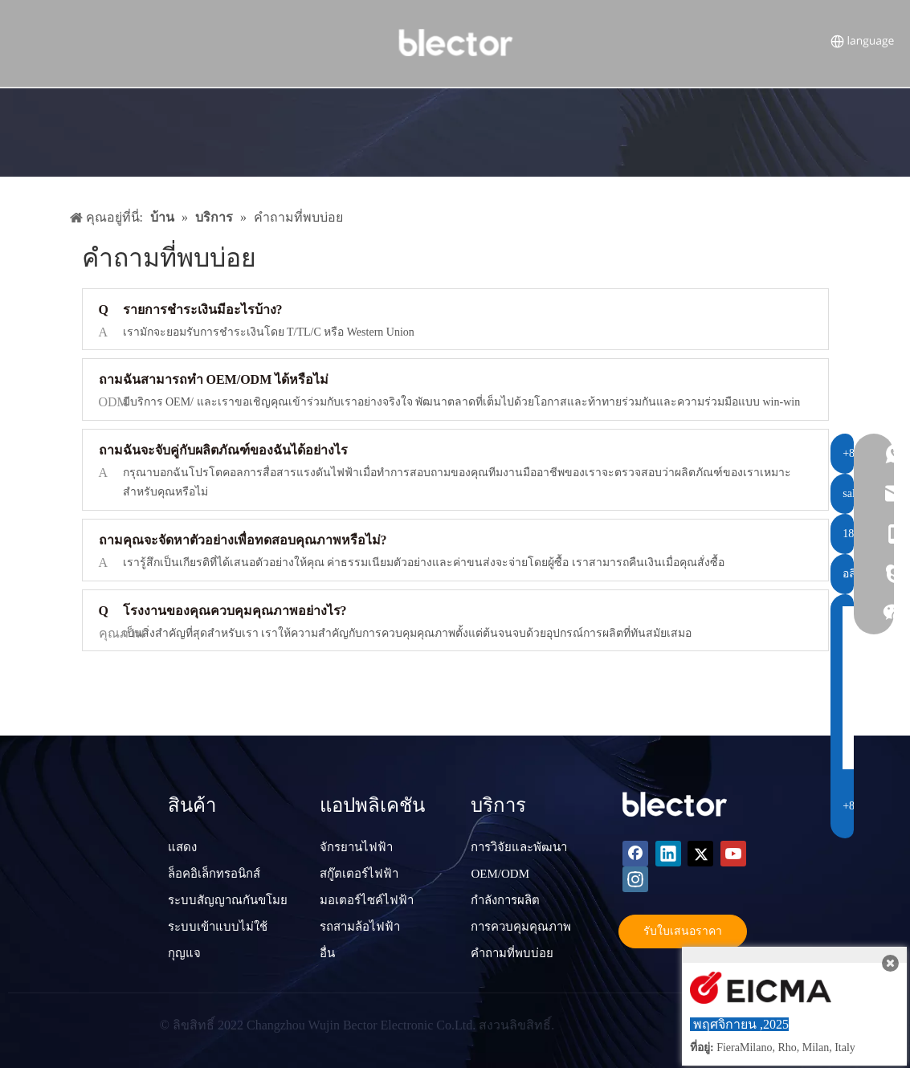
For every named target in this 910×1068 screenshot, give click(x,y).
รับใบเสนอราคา (682, 931)
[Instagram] (635, 879)
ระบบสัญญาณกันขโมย (228, 900)
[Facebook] (635, 853)
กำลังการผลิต (505, 900)
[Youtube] (733, 853)
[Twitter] (700, 853)
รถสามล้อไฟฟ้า (360, 926)
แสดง (182, 847)
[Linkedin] (668, 853)
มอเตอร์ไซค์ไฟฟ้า (367, 900)
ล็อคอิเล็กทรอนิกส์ (214, 873)
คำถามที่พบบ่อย (512, 953)
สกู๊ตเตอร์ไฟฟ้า (359, 873)
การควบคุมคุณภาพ (521, 926)
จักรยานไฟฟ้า (356, 847)
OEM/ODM (500, 873)
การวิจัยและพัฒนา (519, 847)
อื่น (327, 953)
